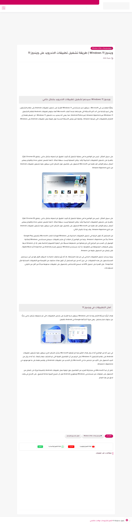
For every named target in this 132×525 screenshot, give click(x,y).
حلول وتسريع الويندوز (73, 436)
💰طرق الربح (42, 8)
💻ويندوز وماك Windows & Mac (101, 48)
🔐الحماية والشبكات (27, 8)
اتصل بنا (87, 2)
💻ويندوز (73, 8)
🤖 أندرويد (95, 8)
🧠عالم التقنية (13, 8)
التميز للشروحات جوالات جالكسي (101, 521)
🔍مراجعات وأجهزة (58, 8)
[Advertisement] (66, 28)
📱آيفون (84, 8)
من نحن (94, 2)
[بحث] (3, 8)
